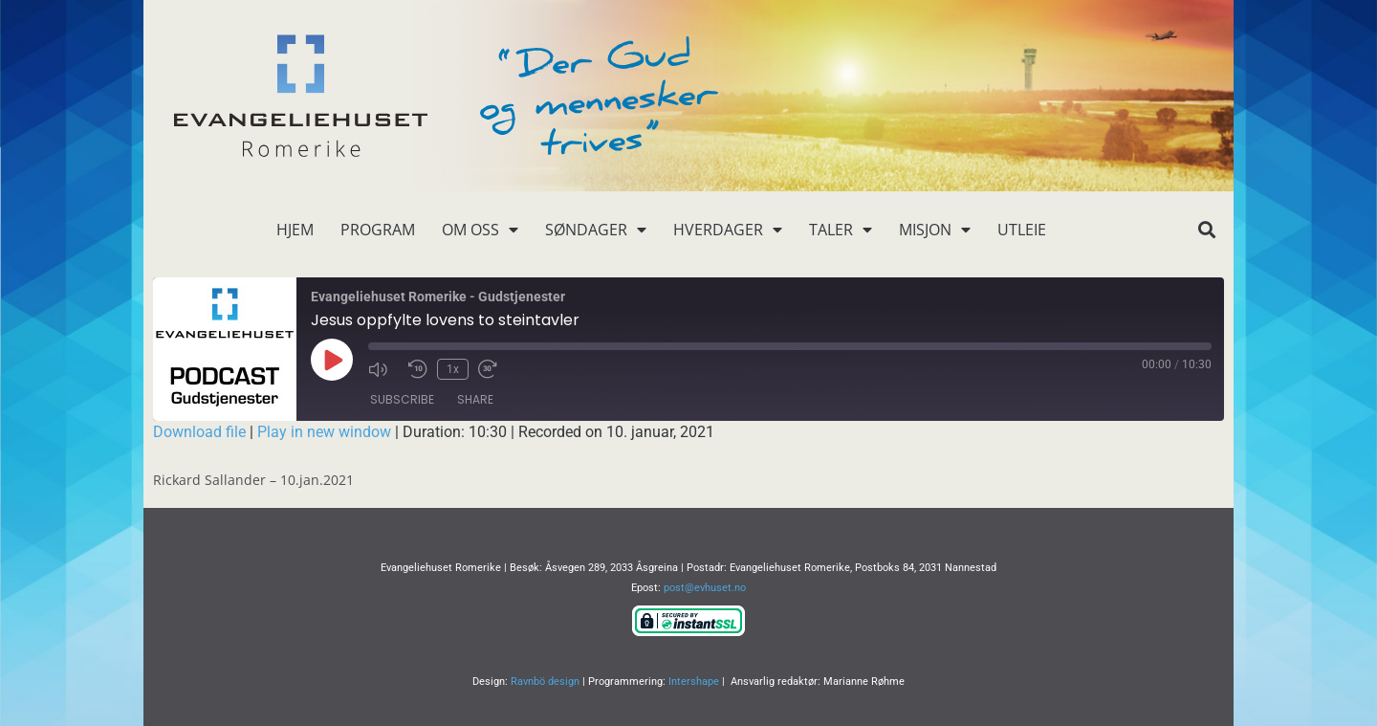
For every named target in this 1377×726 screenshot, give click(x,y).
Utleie (1021, 229)
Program (377, 229)
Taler (840, 229)
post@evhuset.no (705, 588)
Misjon (935, 229)
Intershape (693, 681)
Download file (199, 432)
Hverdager (727, 229)
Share (475, 399)
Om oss (480, 229)
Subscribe (402, 399)
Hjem (295, 229)
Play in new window (324, 432)
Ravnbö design (545, 681)
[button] (1206, 230)
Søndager (595, 229)
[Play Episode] (332, 360)
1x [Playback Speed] (453, 369)
